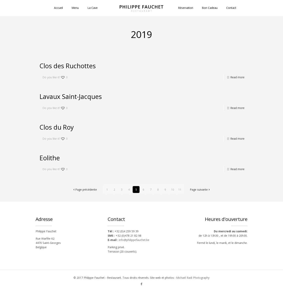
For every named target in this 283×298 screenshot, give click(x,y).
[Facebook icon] (141, 284)
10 (172, 189)
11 (179, 189)
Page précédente (85, 189)
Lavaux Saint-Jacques (71, 96)
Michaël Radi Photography (192, 278)
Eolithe (50, 158)
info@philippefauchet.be (134, 240)
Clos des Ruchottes (68, 66)
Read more (237, 77)
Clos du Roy (57, 127)
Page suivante (200, 189)
